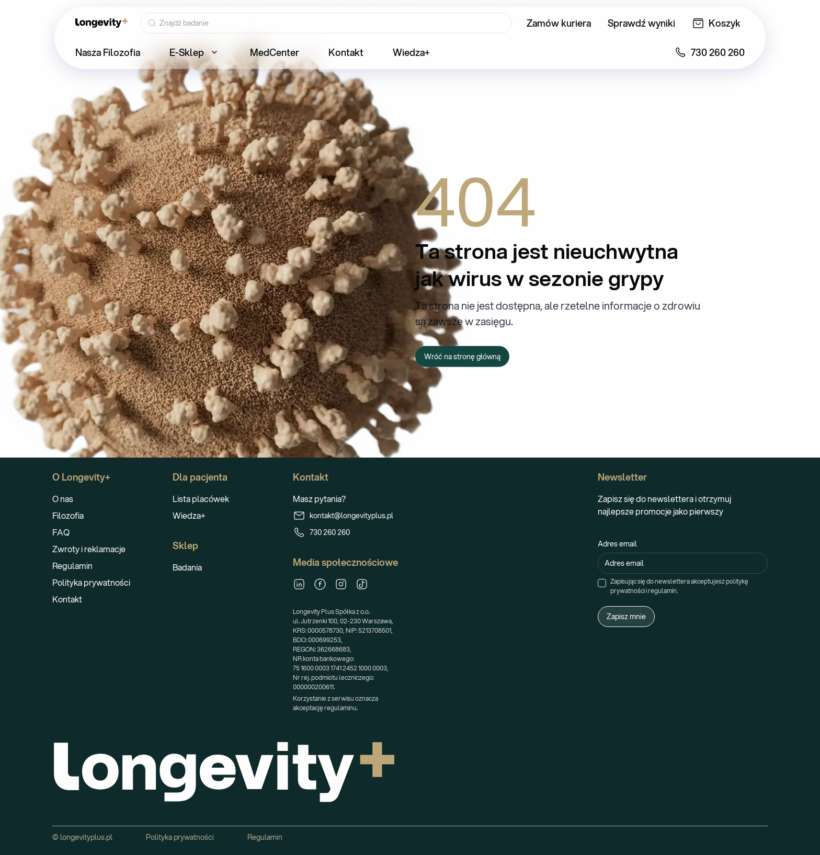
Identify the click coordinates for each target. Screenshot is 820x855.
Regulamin (72, 566)
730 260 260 (321, 532)
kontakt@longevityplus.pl (343, 515)
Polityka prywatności (91, 582)
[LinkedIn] (299, 584)
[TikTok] (362, 584)
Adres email (617, 544)
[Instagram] (341, 584)
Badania (187, 567)
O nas (62, 499)
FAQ (61, 532)
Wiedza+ (189, 515)
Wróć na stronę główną (462, 356)
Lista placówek (201, 499)
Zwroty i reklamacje (89, 549)
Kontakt (67, 599)
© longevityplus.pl (82, 837)
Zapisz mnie (626, 616)
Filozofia (68, 515)
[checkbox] (602, 583)
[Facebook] (320, 584)
